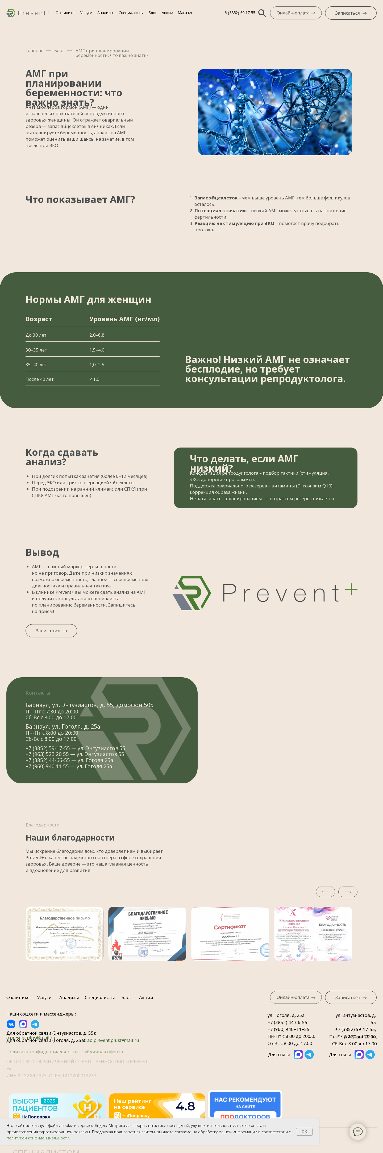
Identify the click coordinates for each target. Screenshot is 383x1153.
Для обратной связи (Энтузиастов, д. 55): (51, 1035)
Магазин (185, 12)
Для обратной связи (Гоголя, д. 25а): (72, 1040)
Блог (152, 12)
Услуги (86, 12)
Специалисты (131, 12)
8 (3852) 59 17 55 (240, 12)
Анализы (105, 12)
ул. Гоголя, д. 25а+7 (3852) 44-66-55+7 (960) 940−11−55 (289, 1022)
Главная (35, 50)
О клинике (65, 12)
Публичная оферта (102, 1051)
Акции (167, 12)
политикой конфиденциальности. (38, 1138)
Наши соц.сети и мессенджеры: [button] (41, 1014)
